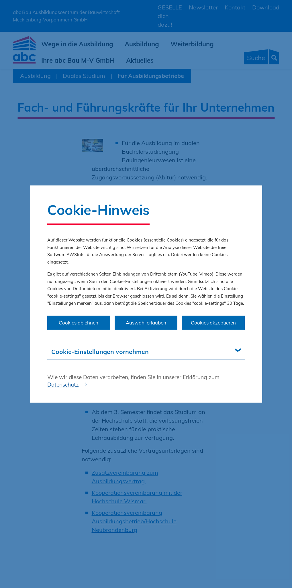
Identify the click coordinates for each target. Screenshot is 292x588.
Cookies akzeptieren (213, 323)
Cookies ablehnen (78, 323)
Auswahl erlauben (146, 323)
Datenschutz (63, 384)
